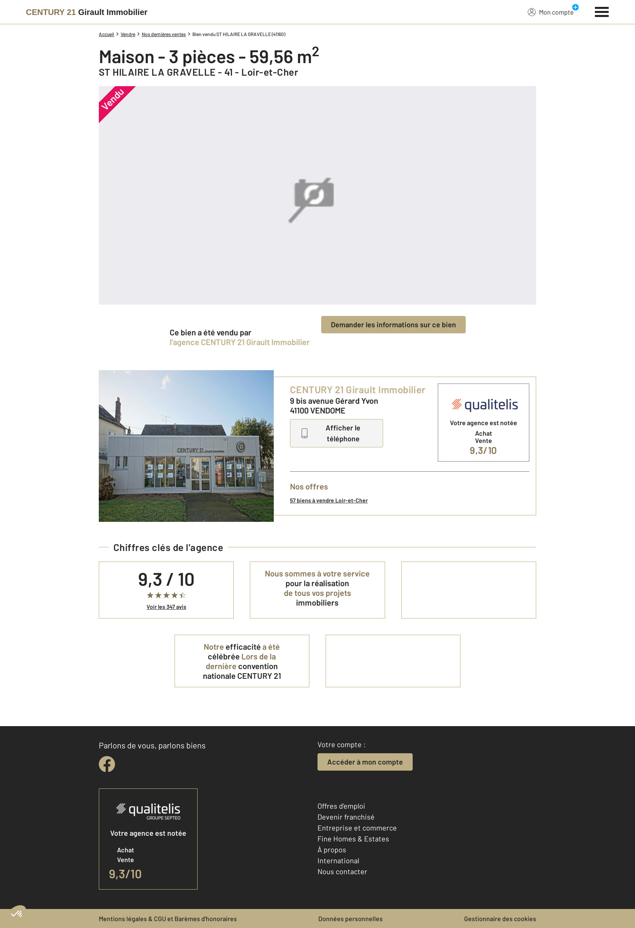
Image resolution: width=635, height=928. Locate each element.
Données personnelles (350, 918)
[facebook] (107, 764)
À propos (332, 849)
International (338, 860)
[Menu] (602, 11)
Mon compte (551, 11)
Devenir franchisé (346, 816)
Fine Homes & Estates (353, 838)
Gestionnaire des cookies (500, 918)
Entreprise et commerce (357, 827)
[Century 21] (86, 12)
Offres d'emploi (341, 805)
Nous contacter (342, 871)
